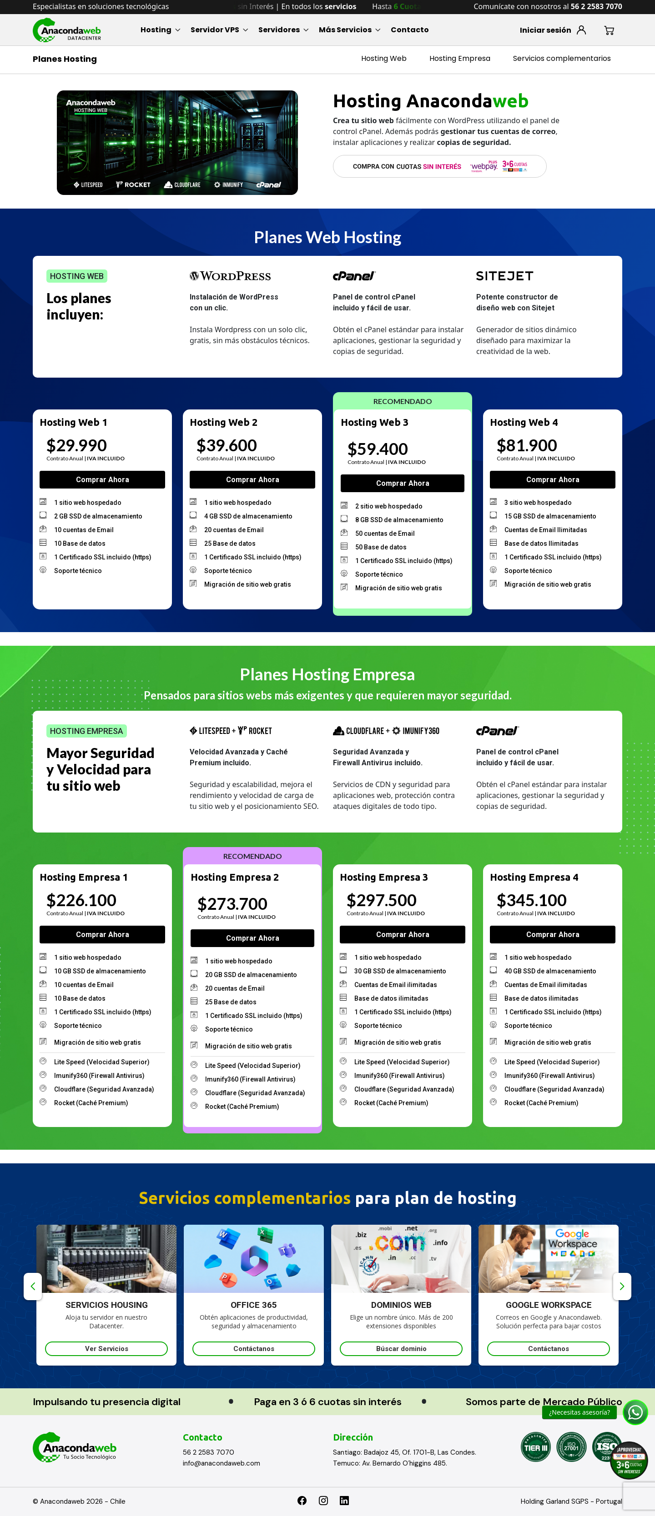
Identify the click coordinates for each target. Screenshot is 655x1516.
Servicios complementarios (562, 58)
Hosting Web (384, 58)
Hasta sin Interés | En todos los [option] (289, 6)
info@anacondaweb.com (221, 1463)
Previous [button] (33, 1286)
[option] (113, 1295)
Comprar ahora (102, 479)
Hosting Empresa (459, 58)
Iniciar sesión (545, 30)
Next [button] (622, 1286)
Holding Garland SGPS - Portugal (571, 1501)
